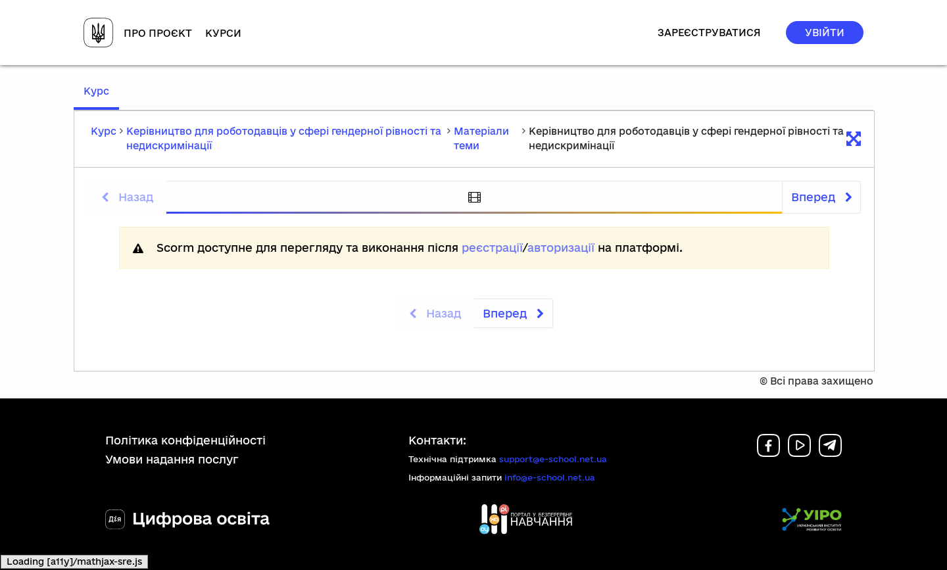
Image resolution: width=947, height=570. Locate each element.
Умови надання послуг (172, 459)
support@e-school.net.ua (553, 458)
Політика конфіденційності (185, 440)
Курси (223, 33)
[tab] (474, 197)
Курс (101, 97)
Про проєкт (158, 33)
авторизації (561, 247)
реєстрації (492, 247)
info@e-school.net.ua (549, 477)
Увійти (824, 32)
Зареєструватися (709, 32)
